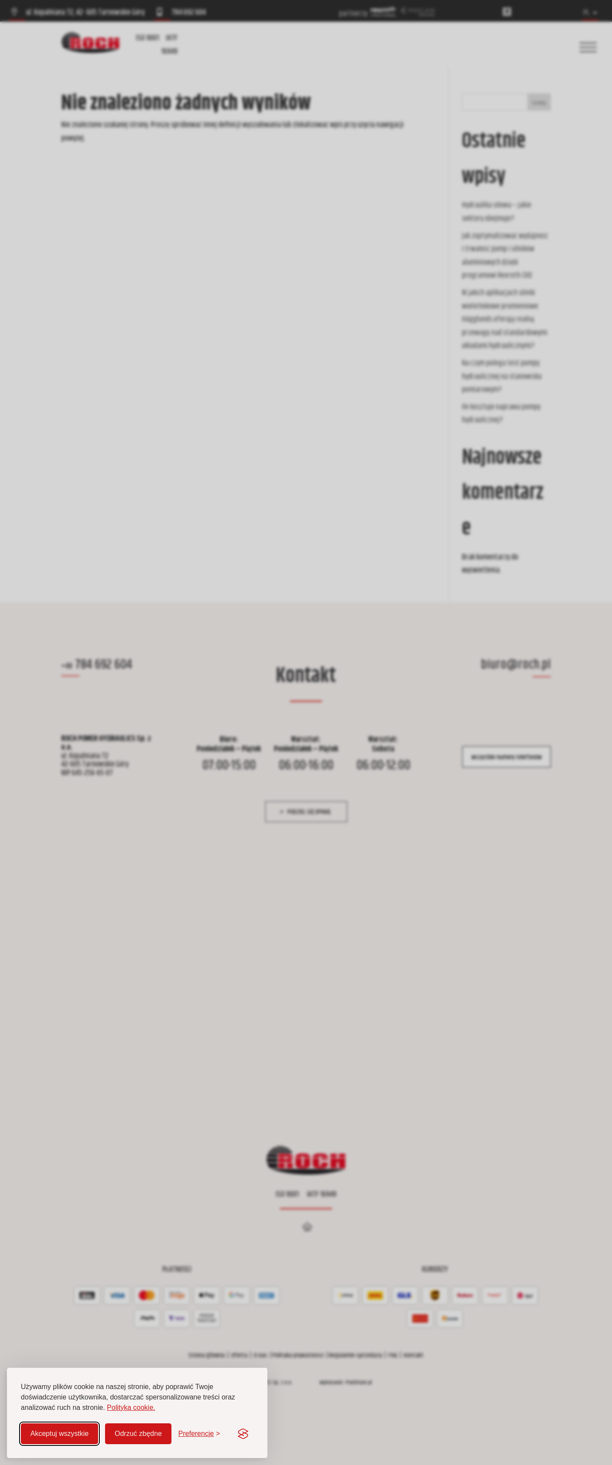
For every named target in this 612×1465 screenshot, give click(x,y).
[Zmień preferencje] (199, 1433)
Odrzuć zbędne (138, 1433)
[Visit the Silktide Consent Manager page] (243, 1433)
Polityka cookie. (131, 1407)
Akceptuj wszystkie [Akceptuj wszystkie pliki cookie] (59, 1433)
